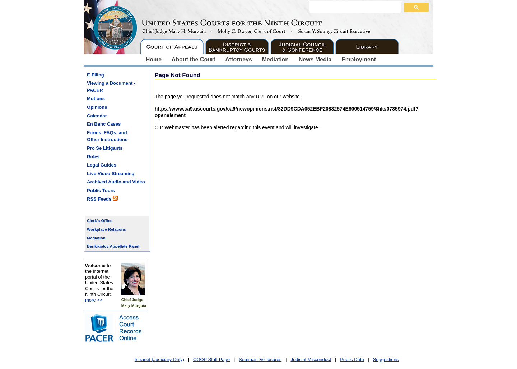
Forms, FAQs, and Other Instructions (107, 136)
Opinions (97, 107)
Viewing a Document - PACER (111, 86)
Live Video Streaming (110, 173)
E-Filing (95, 75)
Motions (96, 98)
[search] (354, 6)
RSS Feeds (102, 199)
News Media (315, 59)
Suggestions (386, 359)
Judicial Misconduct (310, 359)
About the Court (193, 59)
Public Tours (101, 190)
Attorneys (238, 59)
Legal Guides (101, 165)
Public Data (352, 359)
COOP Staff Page (211, 359)
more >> (93, 300)
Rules (93, 156)
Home (154, 59)
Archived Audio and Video (116, 181)
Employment (358, 59)
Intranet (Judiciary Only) (159, 359)
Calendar (97, 115)
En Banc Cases (104, 124)
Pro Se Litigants (104, 148)
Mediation (275, 59)
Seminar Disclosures (260, 359)
